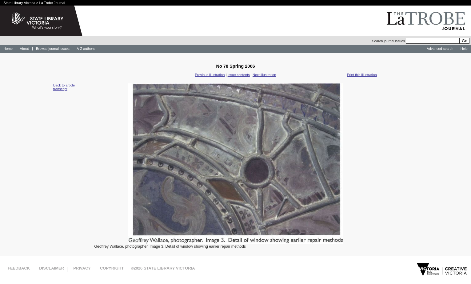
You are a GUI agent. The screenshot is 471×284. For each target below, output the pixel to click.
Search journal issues (416, 41)
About (24, 48)
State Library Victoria (19, 3)
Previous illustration (210, 75)
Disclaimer (51, 268)
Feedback (19, 268)
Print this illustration (362, 75)
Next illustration (264, 75)
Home (8, 48)
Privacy (82, 268)
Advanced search (440, 48)
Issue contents (239, 75)
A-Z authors (85, 48)
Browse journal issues (53, 48)
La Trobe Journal (52, 3)
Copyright (112, 268)
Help (464, 48)
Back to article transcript (64, 87)
